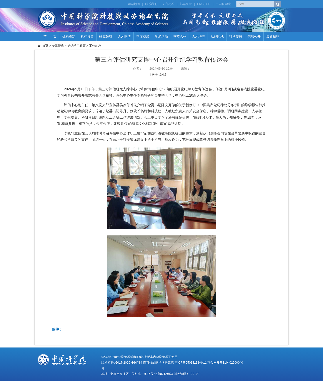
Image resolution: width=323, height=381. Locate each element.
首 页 (50, 36)
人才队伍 (124, 36)
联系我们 (151, 4)
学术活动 (161, 36)
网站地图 (134, 4)
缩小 (162, 75)
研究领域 (105, 36)
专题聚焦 (58, 45)
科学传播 (235, 36)
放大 (155, 75)
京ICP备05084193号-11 (191, 362)
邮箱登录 (186, 4)
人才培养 (198, 36)
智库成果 (142, 36)
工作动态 (95, 45)
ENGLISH (203, 4)
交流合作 (179, 36)
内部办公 (169, 4)
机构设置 (87, 36)
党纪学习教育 (76, 45)
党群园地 (217, 36)
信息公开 (254, 36)
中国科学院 (223, 4)
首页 (45, 45)
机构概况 (68, 36)
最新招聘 (272, 36)
